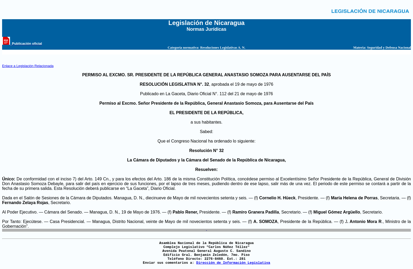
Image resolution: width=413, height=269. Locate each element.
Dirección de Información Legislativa (233, 263)
